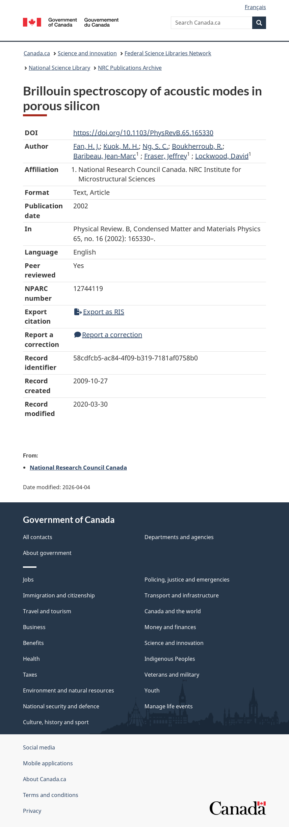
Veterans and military (171, 674)
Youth (152, 690)
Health (31, 658)
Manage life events (168, 706)
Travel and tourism (47, 611)
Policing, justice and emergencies (187, 579)
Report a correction (108, 334)
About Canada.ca (44, 779)
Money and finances (170, 627)
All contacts (37, 537)
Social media (39, 747)
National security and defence (61, 706)
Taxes (30, 674)
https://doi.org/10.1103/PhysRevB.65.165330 (143, 132)
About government (47, 553)
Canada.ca (37, 53)
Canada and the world (172, 611)
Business (34, 627)
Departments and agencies (179, 537)
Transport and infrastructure (181, 595)
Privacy (32, 811)
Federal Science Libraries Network (168, 53)
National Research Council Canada (78, 467)
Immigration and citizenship (59, 595)
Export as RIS (99, 311)
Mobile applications (48, 763)
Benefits (33, 643)
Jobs (28, 579)
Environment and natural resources (68, 690)
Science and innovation (87, 53)
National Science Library (59, 67)
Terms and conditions (50, 795)
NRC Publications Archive (130, 67)
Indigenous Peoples (169, 658)
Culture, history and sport (56, 722)
